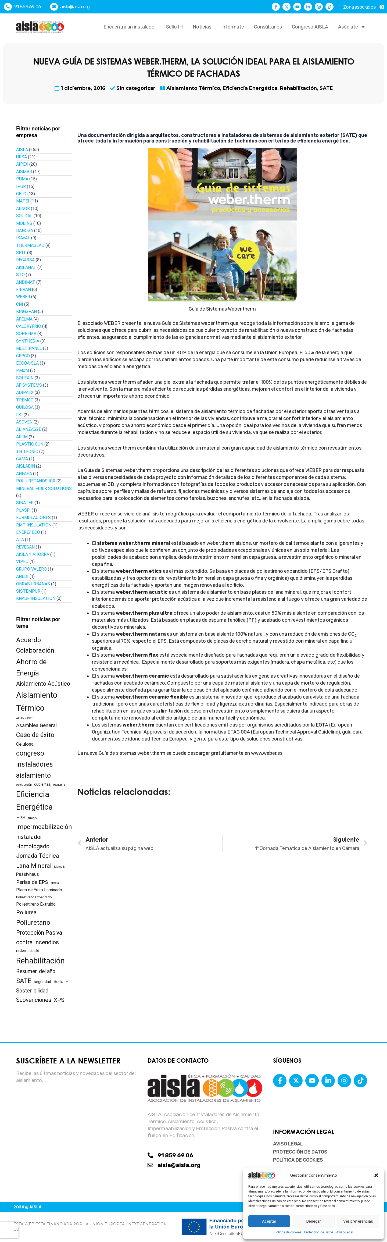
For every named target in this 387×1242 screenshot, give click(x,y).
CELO (21, 193)
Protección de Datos (319, 1232)
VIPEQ (22, 561)
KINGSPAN (26, 311)
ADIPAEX (25, 392)
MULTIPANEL (29, 348)
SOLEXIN (25, 377)
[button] (376, 1175)
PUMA (22, 179)
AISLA (22, 149)
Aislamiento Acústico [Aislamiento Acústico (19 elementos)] (43, 683)
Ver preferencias (358, 1221)
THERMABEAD (30, 245)
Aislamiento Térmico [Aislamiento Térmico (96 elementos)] (36, 702)
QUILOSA (25, 407)
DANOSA (24, 230)
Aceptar (269, 1221)
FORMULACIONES (33, 517)
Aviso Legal (344, 1232)
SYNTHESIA (27, 341)
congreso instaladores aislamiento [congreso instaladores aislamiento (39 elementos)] (34, 764)
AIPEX (22, 164)
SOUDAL (24, 215)
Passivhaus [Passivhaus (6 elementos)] (27, 874)
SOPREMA (26, 333)
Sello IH (174, 27)
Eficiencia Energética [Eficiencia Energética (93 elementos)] (34, 801)
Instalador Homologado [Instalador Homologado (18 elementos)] (32, 842)
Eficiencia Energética (250, 88)
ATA (20, 539)
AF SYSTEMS (29, 385)
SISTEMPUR (28, 591)
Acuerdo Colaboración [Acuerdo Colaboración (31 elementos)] (35, 645)
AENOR (23, 208)
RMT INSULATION (33, 525)
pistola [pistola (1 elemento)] (55, 883)
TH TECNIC (27, 451)
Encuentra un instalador (129, 27)
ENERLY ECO (28, 532)
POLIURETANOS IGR (35, 480)
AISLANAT (26, 267)
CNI (19, 304)
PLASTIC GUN (29, 444)
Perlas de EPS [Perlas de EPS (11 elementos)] (32, 882)
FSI (19, 414)
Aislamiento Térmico (193, 88)
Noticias (202, 27)
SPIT (21, 252)
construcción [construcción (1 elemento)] (24, 785)
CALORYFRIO (28, 326)
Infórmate (232, 27)
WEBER (23, 296)
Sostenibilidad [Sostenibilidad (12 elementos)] (32, 991)
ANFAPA (24, 473)
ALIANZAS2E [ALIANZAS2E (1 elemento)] (24, 718)
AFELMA (24, 319)
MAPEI (22, 201)
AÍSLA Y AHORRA (32, 554)
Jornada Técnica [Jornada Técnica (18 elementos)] (37, 855)
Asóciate (352, 27)
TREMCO (25, 400)
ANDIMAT (25, 282)
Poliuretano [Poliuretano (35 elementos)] (33, 922)
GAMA (22, 458)
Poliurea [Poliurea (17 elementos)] (26, 912)
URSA (21, 156)
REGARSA (25, 259)
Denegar (313, 1221)
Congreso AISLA (310, 27)
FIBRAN (23, 289)
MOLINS (24, 223)
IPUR (21, 186)
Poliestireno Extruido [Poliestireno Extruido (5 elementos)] (36, 904)
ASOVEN (24, 422)
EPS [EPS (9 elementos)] (20, 817)
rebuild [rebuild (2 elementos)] (33, 951)
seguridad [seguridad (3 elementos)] (42, 982)
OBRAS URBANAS (33, 583)
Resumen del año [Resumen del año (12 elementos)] (35, 971)
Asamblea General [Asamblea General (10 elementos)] (36, 725)
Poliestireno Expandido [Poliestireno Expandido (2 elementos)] (34, 897)
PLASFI (23, 510)
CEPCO (23, 355)
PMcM (22, 370)
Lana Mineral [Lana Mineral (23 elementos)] (34, 865)
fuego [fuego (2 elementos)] (32, 818)
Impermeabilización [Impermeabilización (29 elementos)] (44, 827)
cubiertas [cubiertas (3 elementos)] (42, 784)
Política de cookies (288, 1232)
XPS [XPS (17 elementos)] (59, 1000)
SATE (326, 88)
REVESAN (25, 547)
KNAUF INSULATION (35, 598)
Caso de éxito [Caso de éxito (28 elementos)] (35, 735)
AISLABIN (25, 466)
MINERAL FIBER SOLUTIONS (44, 488)
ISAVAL (23, 237)
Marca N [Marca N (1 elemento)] (59, 867)
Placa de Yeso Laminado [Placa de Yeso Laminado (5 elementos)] (39, 889)
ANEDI (22, 576)
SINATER (25, 502)
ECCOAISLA (27, 363)
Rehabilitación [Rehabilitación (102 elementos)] (40, 960)
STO (20, 274)
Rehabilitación (298, 88)
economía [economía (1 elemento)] (59, 785)
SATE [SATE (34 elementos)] (23, 981)
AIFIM (22, 436)
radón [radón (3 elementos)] (21, 950)
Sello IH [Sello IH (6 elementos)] (61, 981)
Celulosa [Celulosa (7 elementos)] (25, 744)
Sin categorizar (135, 88)
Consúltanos (268, 27)
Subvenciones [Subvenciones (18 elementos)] (33, 1000)
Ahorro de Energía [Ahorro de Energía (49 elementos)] (31, 667)
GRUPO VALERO (31, 569)
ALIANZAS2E (28, 429)
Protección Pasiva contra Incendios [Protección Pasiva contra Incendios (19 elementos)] (39, 937)
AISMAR (24, 171)
